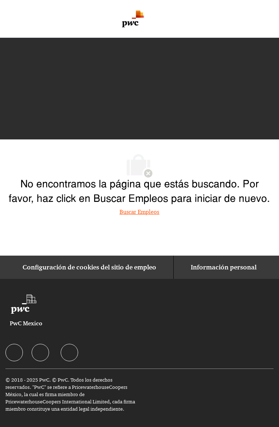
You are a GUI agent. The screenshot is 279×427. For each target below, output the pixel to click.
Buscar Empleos (139, 211)
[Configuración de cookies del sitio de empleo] (89, 267)
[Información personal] (223, 267)
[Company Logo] (133, 18)
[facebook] (14, 352)
